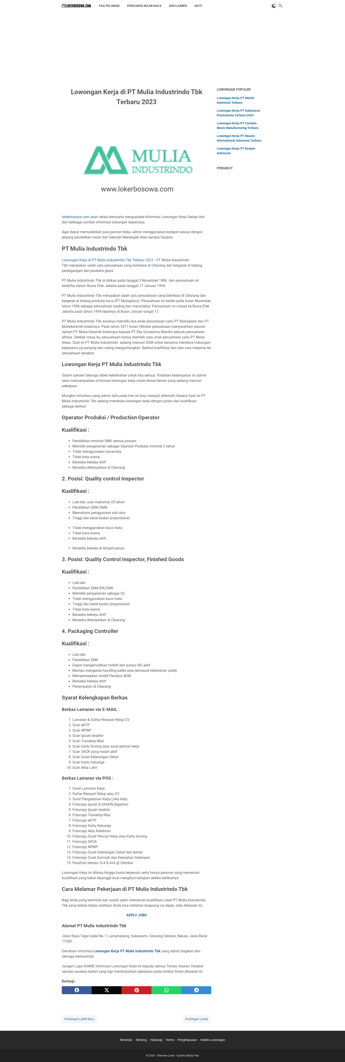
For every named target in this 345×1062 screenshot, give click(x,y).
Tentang (141, 1040)
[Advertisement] (172, 49)
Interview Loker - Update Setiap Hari (178, 1055)
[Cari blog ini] (280, 5)
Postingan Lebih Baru (79, 1019)
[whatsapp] (166, 990)
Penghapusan (187, 1040)
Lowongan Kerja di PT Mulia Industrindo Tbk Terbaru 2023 (107, 260)
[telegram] (196, 990)
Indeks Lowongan (212, 1040)
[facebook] (77, 990)
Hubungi (156, 1040)
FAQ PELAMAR (109, 6)
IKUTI (198, 6)
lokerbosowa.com (75, 217)
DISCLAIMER (178, 6)
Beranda (126, 1040)
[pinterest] (136, 990)
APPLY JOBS (136, 915)
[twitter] (107, 990)
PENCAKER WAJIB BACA (144, 6)
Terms (170, 1040)
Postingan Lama (196, 1019)
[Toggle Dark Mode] (274, 5)
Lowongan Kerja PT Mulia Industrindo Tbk (127, 951)
